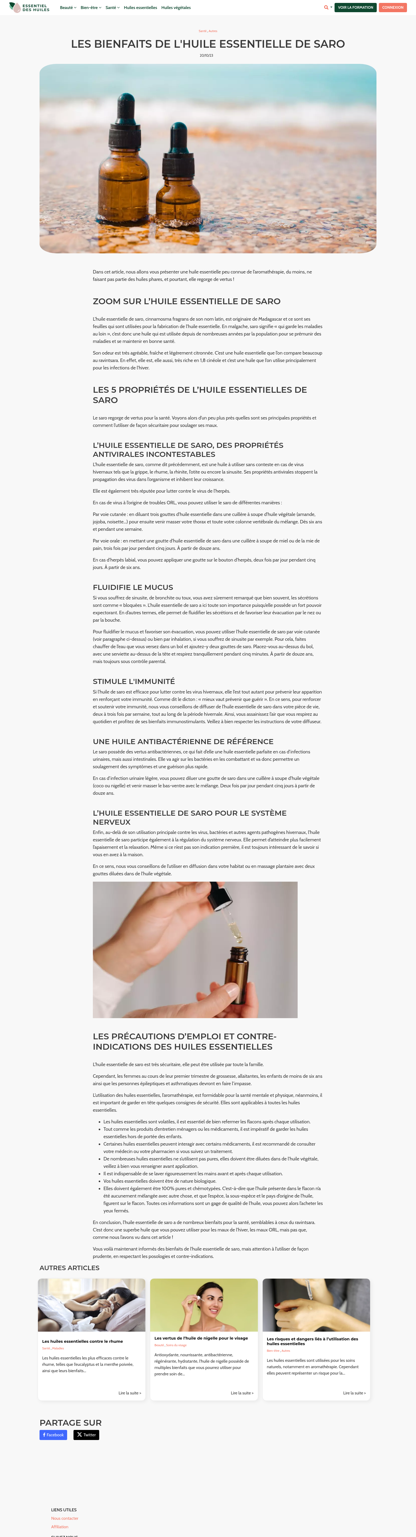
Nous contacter (64, 1518)
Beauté (68, 7)
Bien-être (91, 7)
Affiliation (59, 1526)
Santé (113, 7)
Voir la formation (355, 7)
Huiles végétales (176, 7)
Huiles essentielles (140, 7)
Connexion (393, 7)
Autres (213, 31)
